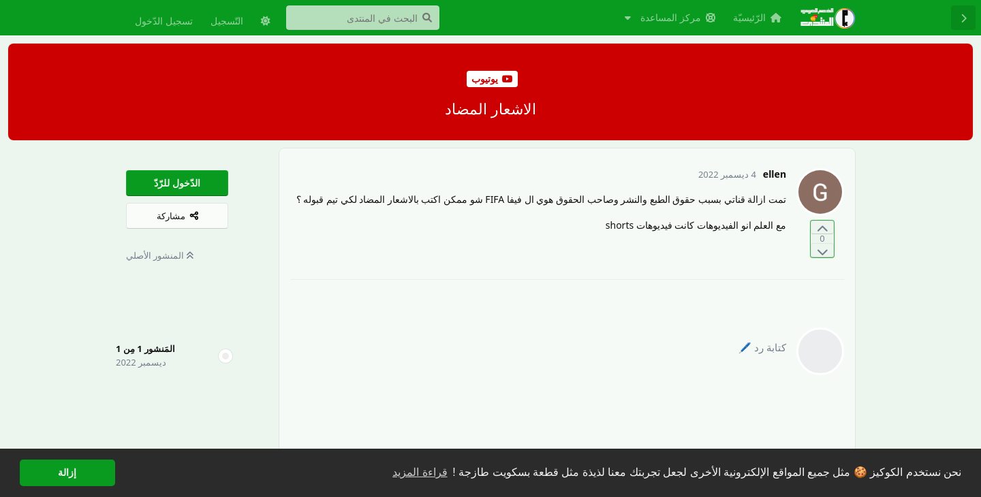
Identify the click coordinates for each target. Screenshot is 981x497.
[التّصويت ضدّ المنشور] (822, 250)
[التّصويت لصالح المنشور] (822, 228)
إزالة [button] (67, 472)
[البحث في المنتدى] (362, 17)
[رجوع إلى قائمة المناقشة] (963, 17)
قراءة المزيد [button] (419, 472)
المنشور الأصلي (159, 255)
